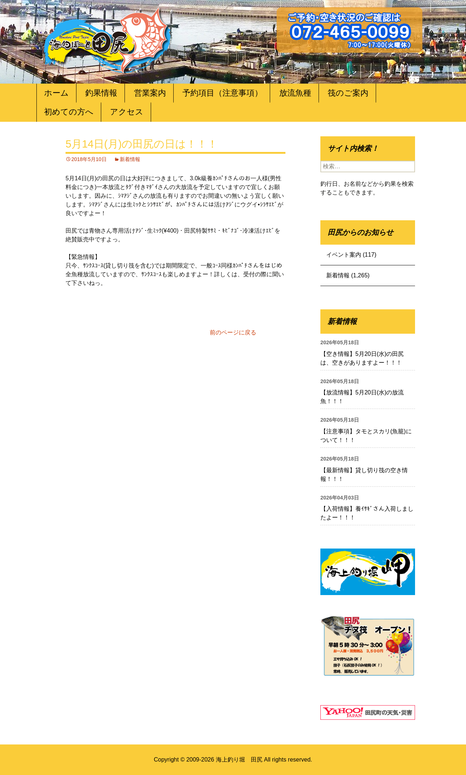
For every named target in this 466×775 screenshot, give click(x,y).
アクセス (126, 111)
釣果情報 (101, 92)
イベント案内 (343, 255)
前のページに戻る (233, 332)
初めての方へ (69, 111)
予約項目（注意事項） (222, 92)
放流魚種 (295, 92)
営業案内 (150, 92)
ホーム (56, 92)
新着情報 (130, 159)
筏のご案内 (348, 92)
